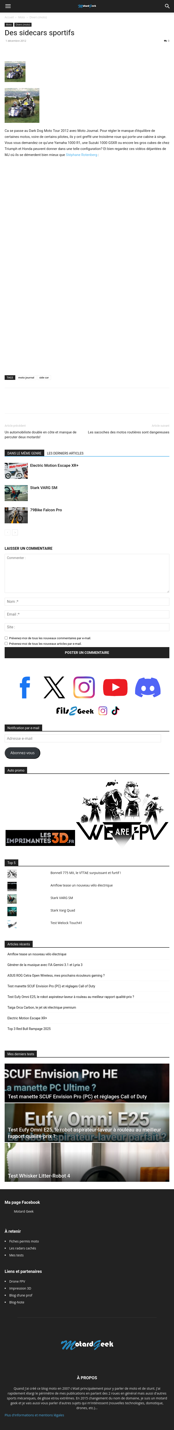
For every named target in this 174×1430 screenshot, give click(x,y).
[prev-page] (7, 532)
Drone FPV (17, 1281)
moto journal (26, 377)
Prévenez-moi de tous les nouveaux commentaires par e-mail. (50, 638)
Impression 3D (20, 1288)
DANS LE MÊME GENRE (24, 453)
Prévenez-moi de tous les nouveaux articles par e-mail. (45, 643)
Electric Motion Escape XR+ (54, 465)
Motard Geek (24, 1211)
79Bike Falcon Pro (46, 510)
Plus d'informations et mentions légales (34, 1415)
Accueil (9, 17)
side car (44, 377)
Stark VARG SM (43, 487)
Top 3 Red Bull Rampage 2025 (29, 1029)
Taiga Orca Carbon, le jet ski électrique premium (41, 1007)
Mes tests (16, 1255)
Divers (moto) (38, 17)
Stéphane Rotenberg (81, 155)
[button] (7, 6)
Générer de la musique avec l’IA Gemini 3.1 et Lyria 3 (44, 965)
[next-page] (15, 532)
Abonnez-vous (22, 752)
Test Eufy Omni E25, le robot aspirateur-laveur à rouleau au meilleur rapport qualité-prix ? (70, 997)
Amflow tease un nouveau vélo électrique (82, 885)
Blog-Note (16, 1302)
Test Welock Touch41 (66, 923)
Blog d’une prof (20, 1295)
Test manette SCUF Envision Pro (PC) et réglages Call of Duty (51, 986)
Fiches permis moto (24, 1241)
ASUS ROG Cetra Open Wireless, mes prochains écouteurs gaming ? (56, 975)
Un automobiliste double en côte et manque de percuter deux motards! (40, 434)
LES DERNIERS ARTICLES (65, 453)
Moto (21, 17)
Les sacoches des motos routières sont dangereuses (128, 432)
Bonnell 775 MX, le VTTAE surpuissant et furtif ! (86, 873)
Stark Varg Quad (63, 910)
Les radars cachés (22, 1248)
